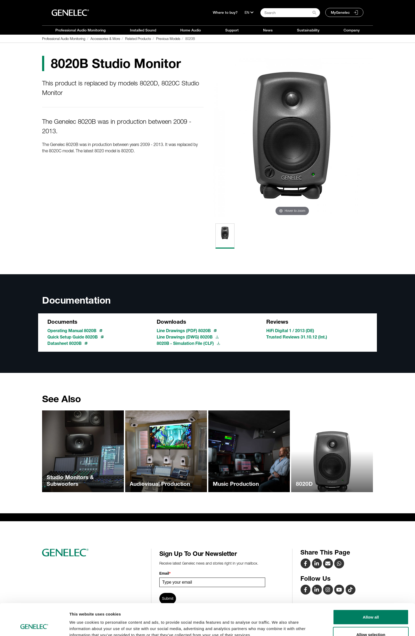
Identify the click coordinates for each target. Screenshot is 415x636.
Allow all (371, 587)
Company (352, 30)
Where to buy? (225, 12)
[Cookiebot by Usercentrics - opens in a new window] (34, 626)
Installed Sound (143, 30)
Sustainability (308, 30)
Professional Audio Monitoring (80, 30)
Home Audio (190, 30)
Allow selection (370, 604)
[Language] (249, 12)
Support (232, 30)
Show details (277, 622)
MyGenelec (340, 12)
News (268, 30)
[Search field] (290, 12)
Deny (371, 622)
